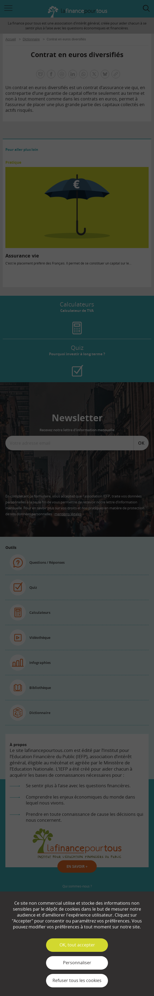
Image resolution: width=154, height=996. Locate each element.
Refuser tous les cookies (77, 980)
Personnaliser (77, 963)
